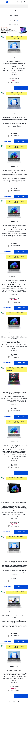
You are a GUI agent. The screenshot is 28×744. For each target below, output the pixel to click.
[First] (5, 701)
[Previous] (9, 701)
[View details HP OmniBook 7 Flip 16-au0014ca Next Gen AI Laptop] (7, 308)
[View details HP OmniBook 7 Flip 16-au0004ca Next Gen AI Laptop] (7, 363)
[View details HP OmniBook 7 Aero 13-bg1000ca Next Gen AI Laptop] (7, 473)
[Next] (18, 701)
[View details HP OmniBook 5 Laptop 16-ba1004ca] (7, 141)
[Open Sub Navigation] (2, 2)
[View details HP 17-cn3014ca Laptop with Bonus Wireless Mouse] (7, 587)
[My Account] (21, 2)
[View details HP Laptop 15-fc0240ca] (7, 696)
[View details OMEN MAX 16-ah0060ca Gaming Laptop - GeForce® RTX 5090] (7, 417)
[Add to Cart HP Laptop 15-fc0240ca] (21, 696)
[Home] (7, 2)
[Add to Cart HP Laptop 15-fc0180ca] (21, 88)
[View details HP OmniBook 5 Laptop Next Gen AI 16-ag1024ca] (7, 196)
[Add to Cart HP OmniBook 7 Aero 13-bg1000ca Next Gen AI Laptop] (21, 473)
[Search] (18, 2)
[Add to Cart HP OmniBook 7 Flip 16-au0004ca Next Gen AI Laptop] (21, 363)
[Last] (23, 701)
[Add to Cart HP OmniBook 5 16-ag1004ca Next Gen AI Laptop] (21, 252)
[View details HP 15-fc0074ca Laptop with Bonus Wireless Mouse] (7, 641)
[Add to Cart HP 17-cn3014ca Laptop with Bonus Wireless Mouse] (21, 587)
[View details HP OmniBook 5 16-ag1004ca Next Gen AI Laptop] (7, 252)
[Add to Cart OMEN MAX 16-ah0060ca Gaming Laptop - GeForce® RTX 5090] (21, 417)
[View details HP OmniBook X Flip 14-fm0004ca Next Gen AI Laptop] (7, 532)
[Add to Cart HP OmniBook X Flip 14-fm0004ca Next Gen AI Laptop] (21, 532)
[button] (16, 38)
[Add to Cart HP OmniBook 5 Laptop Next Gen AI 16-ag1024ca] (21, 196)
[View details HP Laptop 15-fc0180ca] (7, 88)
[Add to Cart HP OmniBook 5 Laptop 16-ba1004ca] (21, 141)
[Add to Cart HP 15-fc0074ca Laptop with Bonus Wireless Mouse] (21, 641)
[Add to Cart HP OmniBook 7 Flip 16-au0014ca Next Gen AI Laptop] (21, 308)
